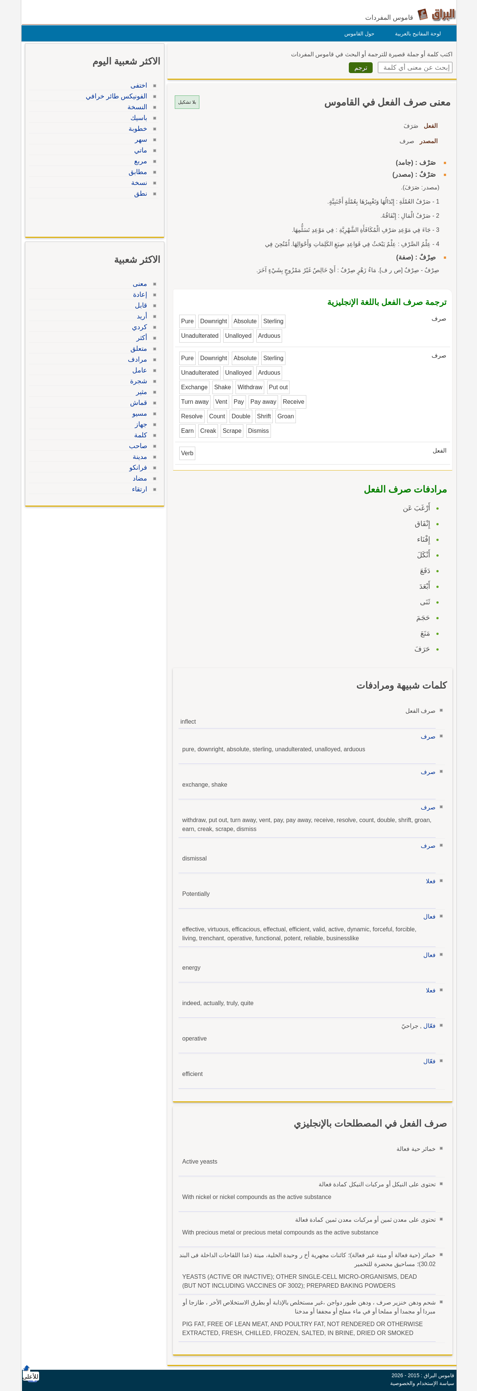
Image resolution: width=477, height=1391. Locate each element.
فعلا (429, 881)
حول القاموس (357, 34)
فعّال (427, 1026)
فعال (427, 916)
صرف (426, 736)
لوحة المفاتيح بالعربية (416, 34)
